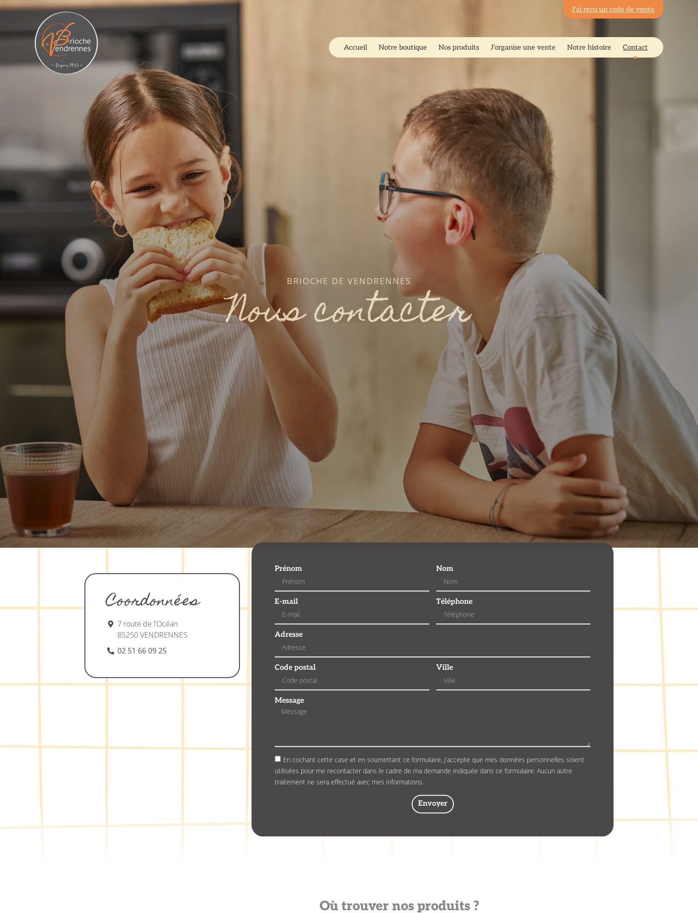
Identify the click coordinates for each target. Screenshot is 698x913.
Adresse (289, 657)
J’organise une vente (523, 47)
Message (289, 723)
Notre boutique (403, 47)
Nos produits (459, 47)
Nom (444, 592)
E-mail (286, 624)
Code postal (295, 690)
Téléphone (454, 624)
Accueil (355, 47)
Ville (444, 690)
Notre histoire (589, 47)
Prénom (288, 592)
